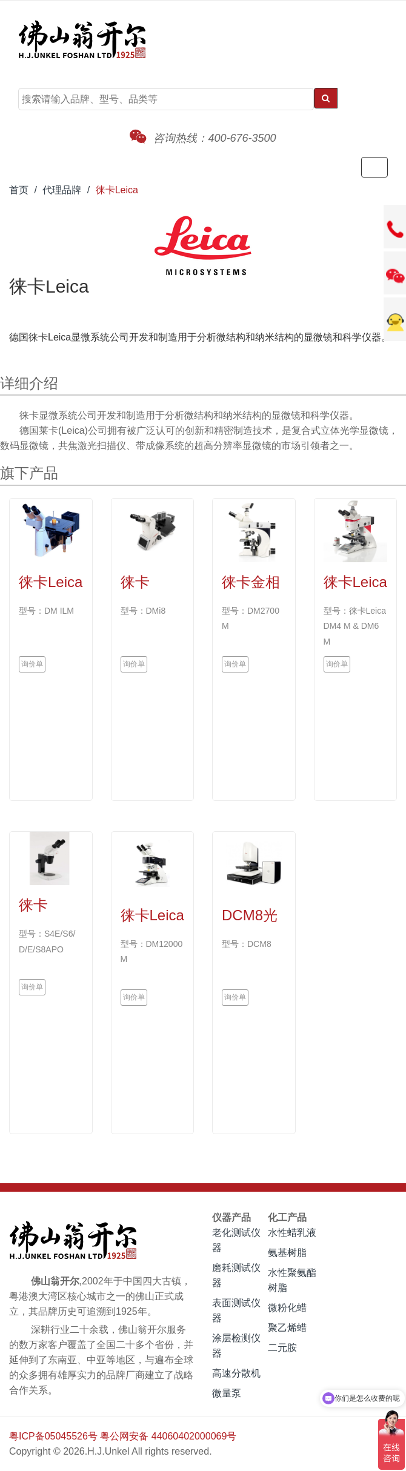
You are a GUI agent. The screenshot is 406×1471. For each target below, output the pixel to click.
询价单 (32, 664)
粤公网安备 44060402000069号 (168, 1436)
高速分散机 (236, 1373)
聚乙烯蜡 (287, 1328)
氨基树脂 (287, 1252)
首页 (18, 190)
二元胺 (282, 1348)
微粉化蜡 (287, 1308)
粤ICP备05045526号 (53, 1436)
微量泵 (226, 1393)
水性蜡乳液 (292, 1232)
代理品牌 (61, 190)
